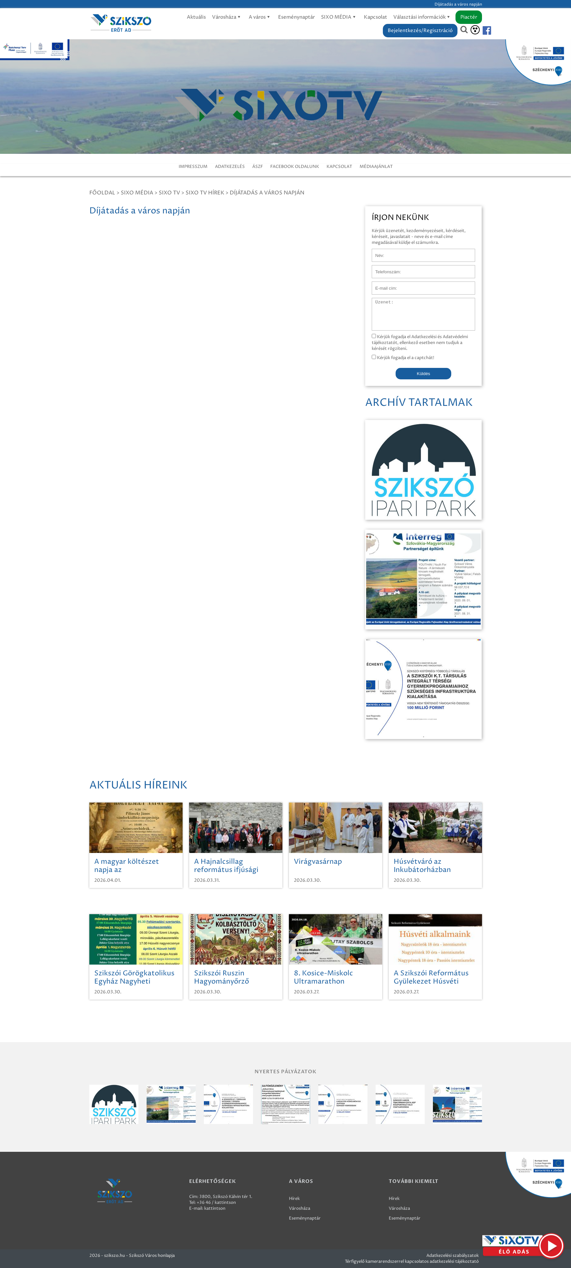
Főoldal (102, 192)
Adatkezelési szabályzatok (452, 1256)
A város (260, 17)
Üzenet (379, 301)
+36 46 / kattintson (216, 1202)
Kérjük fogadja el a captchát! (403, 358)
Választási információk (422, 17)
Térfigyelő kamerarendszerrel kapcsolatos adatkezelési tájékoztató (412, 1261)
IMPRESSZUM (193, 167)
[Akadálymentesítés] (475, 29)
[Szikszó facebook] (481, 30)
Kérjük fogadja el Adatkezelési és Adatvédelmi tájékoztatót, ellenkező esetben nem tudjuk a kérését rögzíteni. (420, 343)
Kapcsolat (375, 17)
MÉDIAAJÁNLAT (376, 167)
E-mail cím (382, 285)
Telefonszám (384, 268)
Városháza (227, 17)
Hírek (294, 1199)
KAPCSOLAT (339, 167)
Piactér (468, 17)
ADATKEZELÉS (230, 167)
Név (376, 252)
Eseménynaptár (296, 17)
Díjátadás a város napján (267, 192)
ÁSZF (257, 167)
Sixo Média (137, 192)
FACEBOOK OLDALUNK (294, 167)
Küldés (423, 373)
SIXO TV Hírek (205, 192)
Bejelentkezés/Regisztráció (420, 30)
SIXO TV (169, 192)
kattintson (214, 1208)
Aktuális (196, 17)
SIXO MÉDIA (339, 17)
